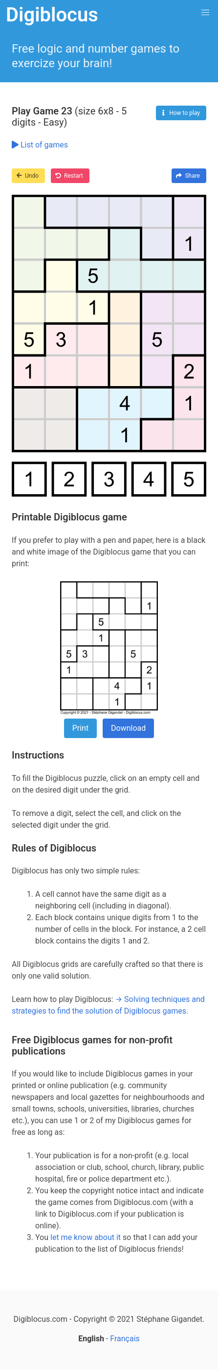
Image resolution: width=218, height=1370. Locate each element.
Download (128, 728)
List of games (40, 144)
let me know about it (85, 1237)
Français (125, 1338)
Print (80, 728)
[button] (205, 12)
